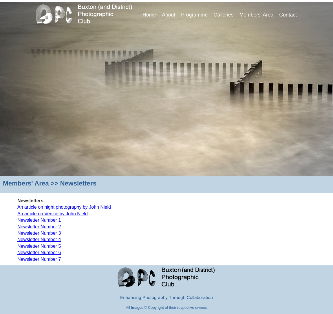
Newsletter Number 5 (39, 246)
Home (149, 15)
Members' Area (256, 15)
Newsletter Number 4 (39, 239)
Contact (288, 15)
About (168, 15)
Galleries (223, 15)
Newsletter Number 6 (39, 252)
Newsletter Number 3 (39, 233)
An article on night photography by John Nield (64, 207)
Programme (194, 15)
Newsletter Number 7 (39, 259)
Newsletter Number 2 (39, 226)
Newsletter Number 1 (39, 220)
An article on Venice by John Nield (52, 213)
